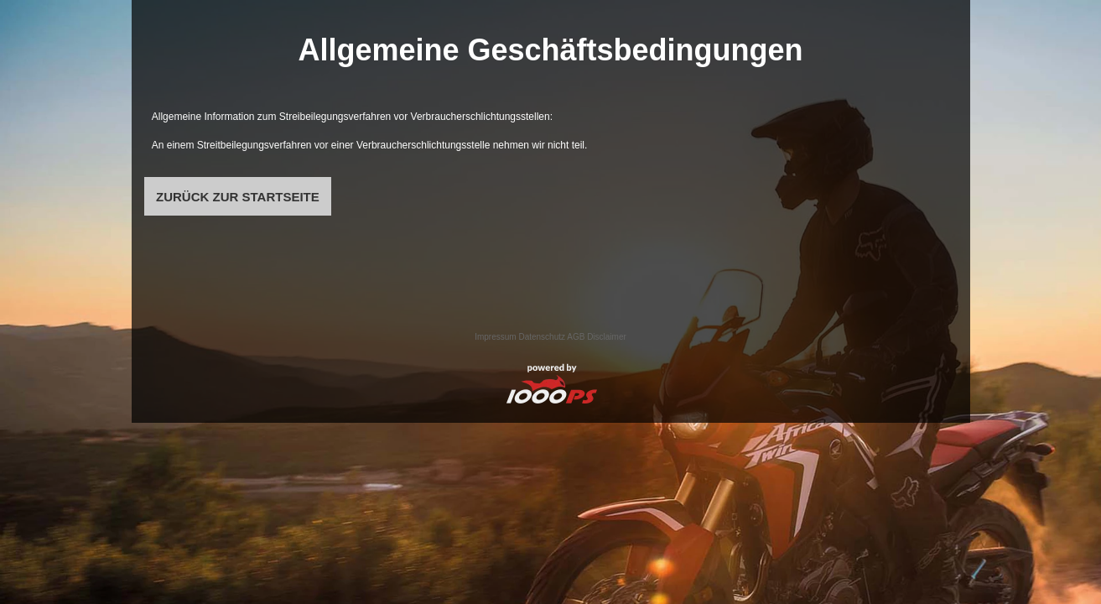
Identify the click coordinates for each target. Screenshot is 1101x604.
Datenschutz (541, 336)
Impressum (495, 336)
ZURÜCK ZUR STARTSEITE (237, 197)
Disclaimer (606, 336)
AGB (575, 336)
